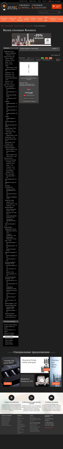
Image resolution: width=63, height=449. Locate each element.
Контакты (44, 1)
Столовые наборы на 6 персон (9, 327)
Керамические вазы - (11, 249)
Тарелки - (9, 58)
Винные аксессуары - (10, 224)
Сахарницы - (9, 72)
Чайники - (10, 202)
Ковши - (9, 165)
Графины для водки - (11, 114)
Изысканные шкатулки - (11, 291)
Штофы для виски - (11, 119)
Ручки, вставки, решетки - (10, 171)
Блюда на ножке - (11, 135)
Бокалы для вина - (10, 89)
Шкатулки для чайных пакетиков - (11, 216)
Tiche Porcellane (20, 432)
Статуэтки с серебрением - (11, 234)
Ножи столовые (9, 340)
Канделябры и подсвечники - (11, 287)
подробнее (7, 383)
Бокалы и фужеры (9, 86)
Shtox (18, 430)
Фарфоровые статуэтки (10, 229)
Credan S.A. (19, 421)
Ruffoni (18, 428)
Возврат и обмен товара (35, 426)
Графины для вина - (11, 107)
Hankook (19, 423)
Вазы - (8, 240)
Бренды (60, 19)
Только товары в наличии (27, 59)
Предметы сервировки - (11, 197)
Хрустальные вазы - (11, 243)
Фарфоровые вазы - (11, 246)
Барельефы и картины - (11, 231)
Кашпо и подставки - (11, 256)
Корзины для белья (9, 313)
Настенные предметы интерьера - (10, 263)
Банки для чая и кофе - (11, 213)
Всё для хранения (9, 207)
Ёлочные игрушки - (10, 300)
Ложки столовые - (10, 152)
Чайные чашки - (11, 67)
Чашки (6, 65)
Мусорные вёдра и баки (10, 305)
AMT (18, 417)
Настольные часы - (11, 281)
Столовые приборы (26, 18)
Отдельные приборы (19, 26)
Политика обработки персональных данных (34, 430)
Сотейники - (10, 167)
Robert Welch (20, 427)
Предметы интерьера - (11, 253)
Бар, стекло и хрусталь (20, 19)
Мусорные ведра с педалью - (10, 307)
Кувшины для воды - (10, 122)
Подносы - (9, 83)
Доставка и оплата (23, 1)
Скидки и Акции (32, 1)
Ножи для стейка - (10, 176)
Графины (7, 101)
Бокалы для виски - (11, 92)
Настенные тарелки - (11, 266)
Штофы (7, 116)
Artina (18, 419)
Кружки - (9, 64)
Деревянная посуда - (10, 183)
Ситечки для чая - (11, 204)
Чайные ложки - (11, 156)
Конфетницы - (10, 137)
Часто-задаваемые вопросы (35, 419)
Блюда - (8, 62)
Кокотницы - (10, 169)
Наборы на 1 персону (9, 333)
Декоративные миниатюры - (11, 238)
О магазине (32, 417)
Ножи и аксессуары (9, 174)
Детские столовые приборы (10, 324)
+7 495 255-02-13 (49, 422)
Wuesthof (19, 433)
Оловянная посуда (33, 18)
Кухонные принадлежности (9, 186)
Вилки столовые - (11, 149)
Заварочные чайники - (11, 70)
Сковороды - (10, 161)
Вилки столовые (29, 26)
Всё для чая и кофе (9, 200)
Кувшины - (9, 81)
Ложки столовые (9, 338)
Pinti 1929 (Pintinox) (21, 425)
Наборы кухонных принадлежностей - (11, 190)
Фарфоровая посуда (4, 18)
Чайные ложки (8, 342)
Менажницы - (9, 76)
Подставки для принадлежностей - (11, 220)
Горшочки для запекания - (11, 78)
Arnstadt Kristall (20, 418)
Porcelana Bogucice (21, 426)
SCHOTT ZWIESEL (20, 429)
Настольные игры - (11, 294)
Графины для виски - (11, 110)
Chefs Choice (19, 420)
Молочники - (9, 74)
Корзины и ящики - (11, 259)
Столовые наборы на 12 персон (9, 330)
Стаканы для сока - (11, 99)
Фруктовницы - (10, 142)
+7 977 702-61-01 (49, 419)
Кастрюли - (10, 163)
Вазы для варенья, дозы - (11, 139)
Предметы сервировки (10, 53)
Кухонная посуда (40, 18)
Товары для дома (46, 19)
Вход (53, 1)
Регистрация (58, 1)
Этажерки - (9, 144)
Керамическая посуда (12, 18)
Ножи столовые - (11, 154)
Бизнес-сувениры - (11, 303)
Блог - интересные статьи (35, 418)
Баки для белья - (11, 315)
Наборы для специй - (11, 194)
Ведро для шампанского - (11, 125)
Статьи (39, 1)
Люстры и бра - (10, 317)
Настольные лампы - (11, 284)
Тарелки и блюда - (10, 297)
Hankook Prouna (20, 424)
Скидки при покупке (30, 95)
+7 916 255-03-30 (49, 424)
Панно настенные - (11, 274)
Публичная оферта (34, 428)
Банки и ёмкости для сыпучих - (11, 210)
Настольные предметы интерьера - (10, 277)
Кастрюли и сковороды (10, 160)
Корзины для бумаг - (11, 311)
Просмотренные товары (35, 431)
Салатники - (10, 55)
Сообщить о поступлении (29, 98)
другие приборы (9, 344)
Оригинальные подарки (53, 18)
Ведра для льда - (10, 128)
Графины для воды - (11, 104)
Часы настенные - (11, 269)
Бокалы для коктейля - (11, 95)
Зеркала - (10, 272)
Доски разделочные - (10, 179)
